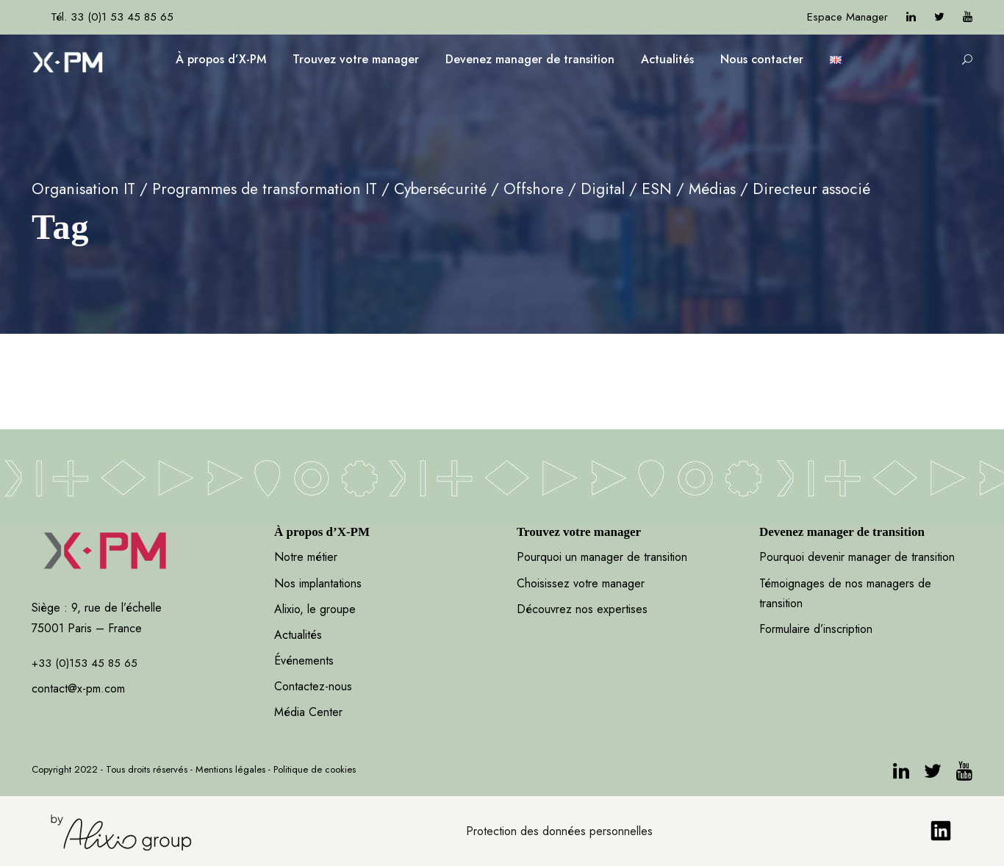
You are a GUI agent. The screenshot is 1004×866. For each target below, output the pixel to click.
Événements (304, 660)
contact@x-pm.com (78, 688)
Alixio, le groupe (315, 609)
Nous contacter (761, 59)
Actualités (667, 59)
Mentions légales (230, 769)
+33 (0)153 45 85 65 (84, 663)
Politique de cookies (314, 769)
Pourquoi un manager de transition (602, 556)
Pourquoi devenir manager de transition (858, 556)
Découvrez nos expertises (582, 609)
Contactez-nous (313, 686)
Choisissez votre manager (581, 583)
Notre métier (305, 556)
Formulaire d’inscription (815, 628)
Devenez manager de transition (529, 59)
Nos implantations (318, 583)
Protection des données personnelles (559, 831)
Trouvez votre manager (356, 59)
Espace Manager (847, 17)
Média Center (308, 712)
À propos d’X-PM (221, 59)
